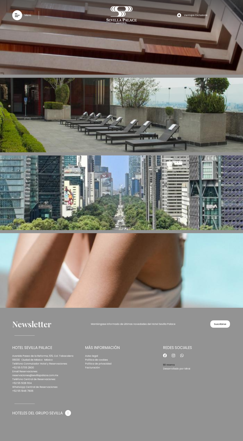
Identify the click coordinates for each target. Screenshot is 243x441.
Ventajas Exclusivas (195, 15)
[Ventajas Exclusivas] (179, 15)
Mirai (187, 368)
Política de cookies (96, 360)
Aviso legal (91, 356)
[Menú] (17, 15)
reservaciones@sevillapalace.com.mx (35, 375)
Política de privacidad (98, 363)
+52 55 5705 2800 (23, 367)
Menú (27, 15)
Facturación (92, 367)
